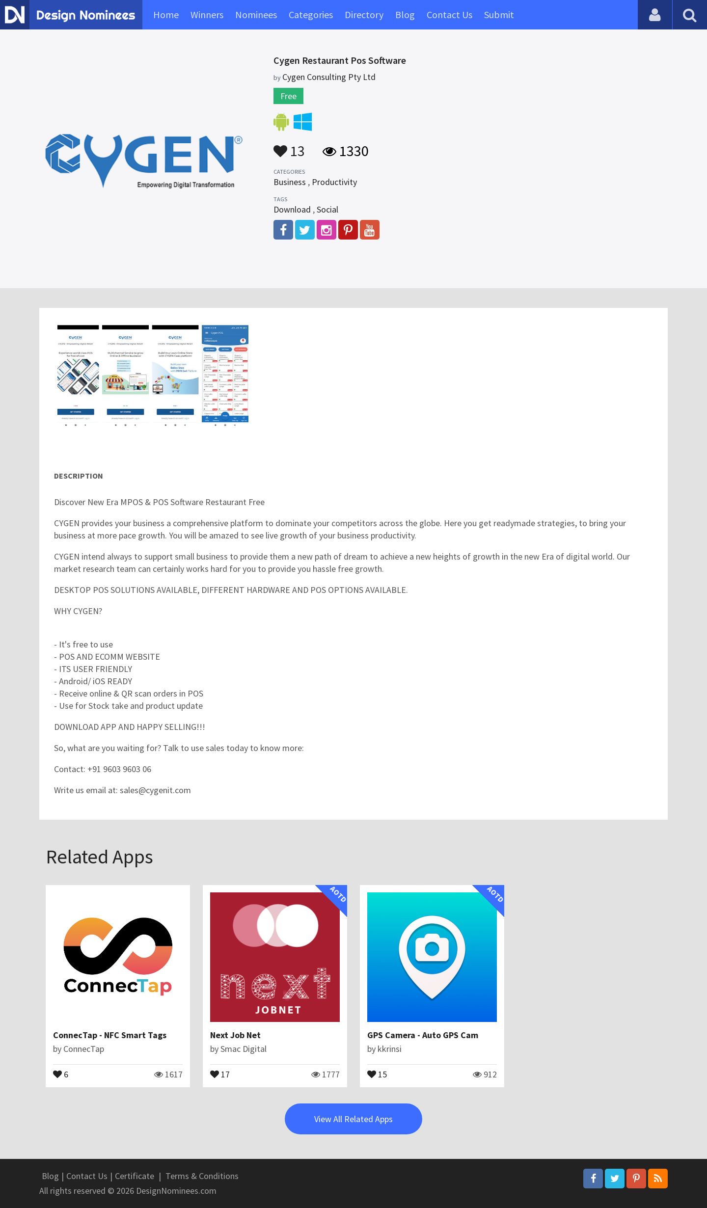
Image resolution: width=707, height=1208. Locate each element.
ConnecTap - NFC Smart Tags (109, 1035)
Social (327, 209)
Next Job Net (235, 1035)
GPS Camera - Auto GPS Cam (422, 1035)
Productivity (334, 182)
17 (220, 1073)
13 (289, 146)
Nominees (256, 14)
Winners (206, 14)
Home (166, 14)
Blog (405, 14)
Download (292, 209)
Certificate (134, 1175)
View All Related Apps (353, 1119)
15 (377, 1073)
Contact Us (449, 14)
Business (289, 182)
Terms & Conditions (202, 1175)
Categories (311, 14)
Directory (364, 14)
